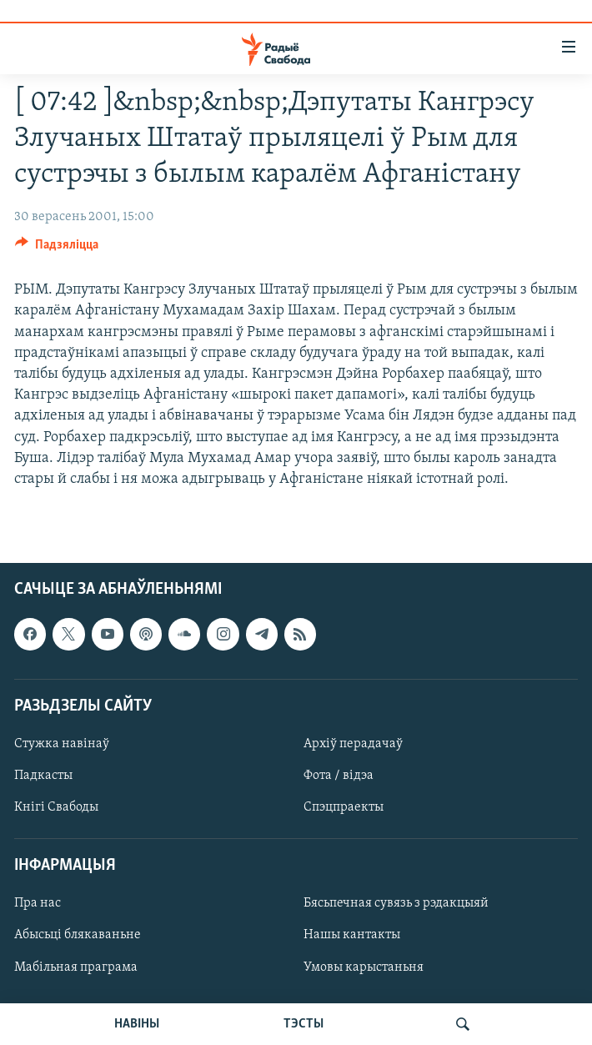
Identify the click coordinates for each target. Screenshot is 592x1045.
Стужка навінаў (61, 744)
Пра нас (37, 904)
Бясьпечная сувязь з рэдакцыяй (396, 904)
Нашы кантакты (352, 935)
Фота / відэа (339, 775)
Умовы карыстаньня (364, 967)
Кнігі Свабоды (56, 807)
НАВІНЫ (136, 1024)
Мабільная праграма (76, 967)
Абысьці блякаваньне (77, 935)
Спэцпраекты (344, 807)
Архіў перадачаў (353, 744)
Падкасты (43, 775)
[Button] (56, 248)
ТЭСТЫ (303, 1024)
